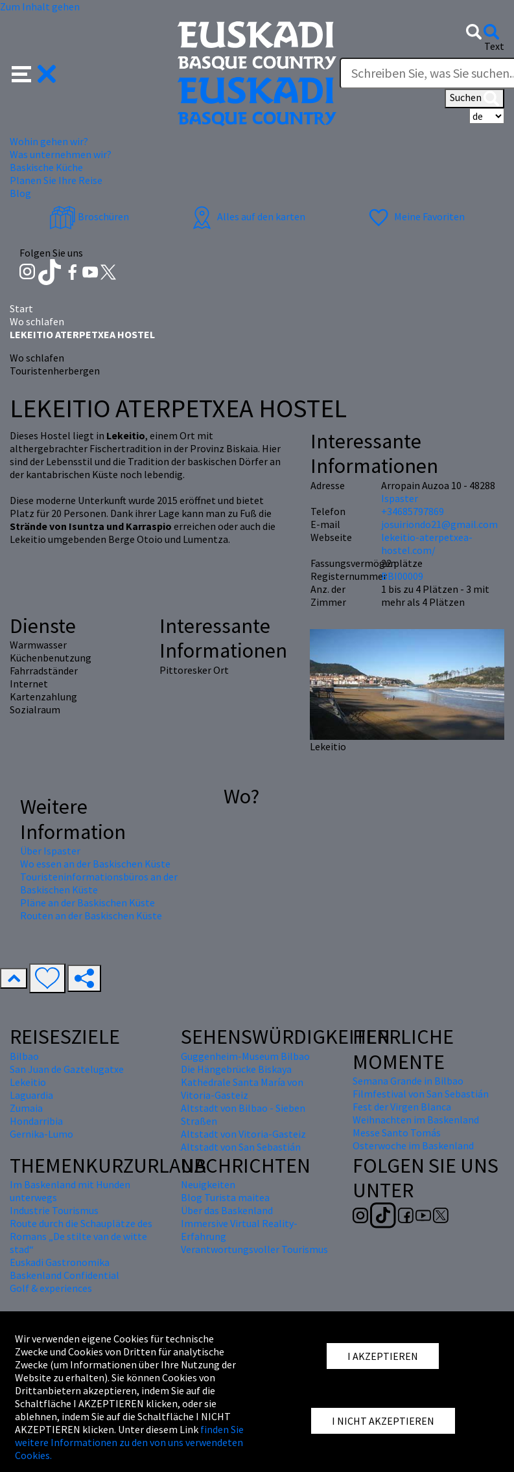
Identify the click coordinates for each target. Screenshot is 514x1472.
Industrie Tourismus (54, 1210)
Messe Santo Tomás (397, 1132)
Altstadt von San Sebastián (241, 1146)
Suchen (474, 98)
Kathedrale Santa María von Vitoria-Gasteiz (242, 1088)
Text (494, 46)
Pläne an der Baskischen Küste (87, 902)
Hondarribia (36, 1120)
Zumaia (26, 1107)
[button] (34, 72)
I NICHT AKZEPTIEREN (383, 1420)
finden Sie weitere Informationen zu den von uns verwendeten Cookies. (129, 1442)
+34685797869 (412, 511)
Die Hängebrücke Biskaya (236, 1069)
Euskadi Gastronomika (60, 1262)
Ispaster (399, 498)
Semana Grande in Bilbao (408, 1080)
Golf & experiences (51, 1288)
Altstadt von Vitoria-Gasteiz (243, 1133)
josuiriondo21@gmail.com (439, 524)
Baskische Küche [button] (46, 167)
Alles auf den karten (247, 216)
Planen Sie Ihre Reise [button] (56, 180)
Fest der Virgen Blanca (402, 1106)
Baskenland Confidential (64, 1275)
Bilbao (24, 1056)
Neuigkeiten (208, 1184)
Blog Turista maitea (225, 1197)
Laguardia (31, 1094)
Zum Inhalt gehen (40, 6)
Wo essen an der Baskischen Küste (95, 863)
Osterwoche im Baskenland (413, 1145)
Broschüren (89, 216)
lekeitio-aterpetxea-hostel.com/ (427, 544)
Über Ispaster (50, 850)
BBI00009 (402, 575)
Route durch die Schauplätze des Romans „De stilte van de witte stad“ (81, 1236)
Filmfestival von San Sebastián (421, 1093)
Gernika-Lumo (41, 1133)
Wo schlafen (37, 321)
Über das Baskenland (227, 1210)
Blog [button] (20, 193)
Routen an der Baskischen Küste (91, 915)
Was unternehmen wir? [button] (60, 154)
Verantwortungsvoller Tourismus (254, 1249)
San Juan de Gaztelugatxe (67, 1069)
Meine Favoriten (415, 216)
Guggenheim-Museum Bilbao (245, 1056)
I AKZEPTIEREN (382, 1356)
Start (21, 308)
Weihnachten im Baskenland (416, 1119)
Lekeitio (28, 1081)
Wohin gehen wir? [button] (49, 141)
